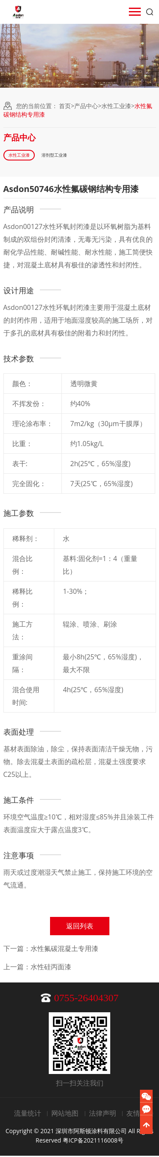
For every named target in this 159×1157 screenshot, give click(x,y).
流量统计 (27, 1114)
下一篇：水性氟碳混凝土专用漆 (50, 949)
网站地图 (64, 1114)
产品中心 (86, 106)
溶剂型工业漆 (63, 155)
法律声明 (102, 1114)
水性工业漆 (116, 106)
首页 (65, 106)
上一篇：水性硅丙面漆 (37, 968)
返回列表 (79, 927)
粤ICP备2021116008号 (93, 1141)
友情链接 (139, 1114)
